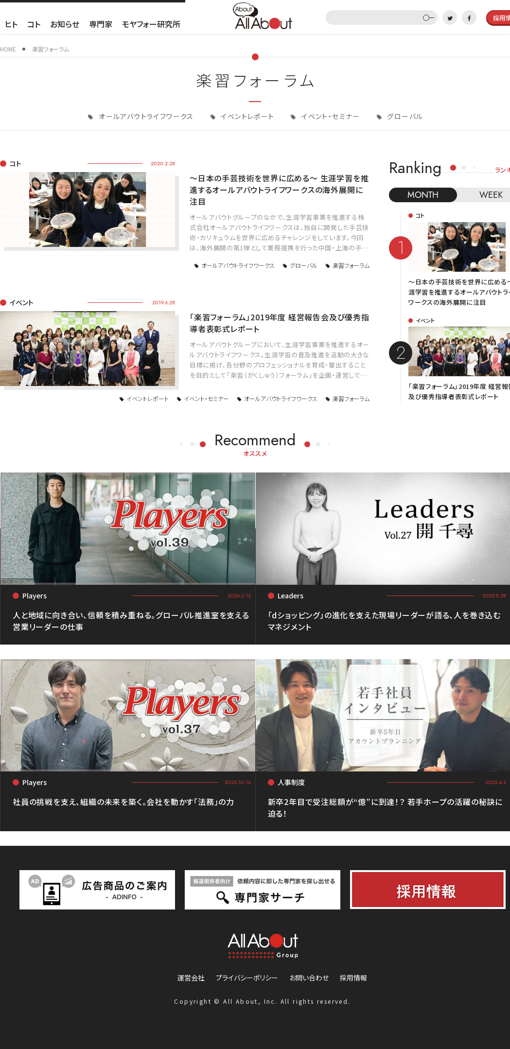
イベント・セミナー (329, 116)
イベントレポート (247, 116)
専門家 (100, 24)
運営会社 (191, 977)
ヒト (11, 24)
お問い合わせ (309, 977)
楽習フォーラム (351, 265)
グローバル (404, 116)
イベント (22, 302)
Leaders (290, 595)
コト (33, 24)
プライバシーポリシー (247, 977)
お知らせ (64, 24)
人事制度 (291, 782)
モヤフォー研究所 (151, 24)
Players (34, 595)
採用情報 (353, 977)
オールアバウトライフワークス (145, 116)
